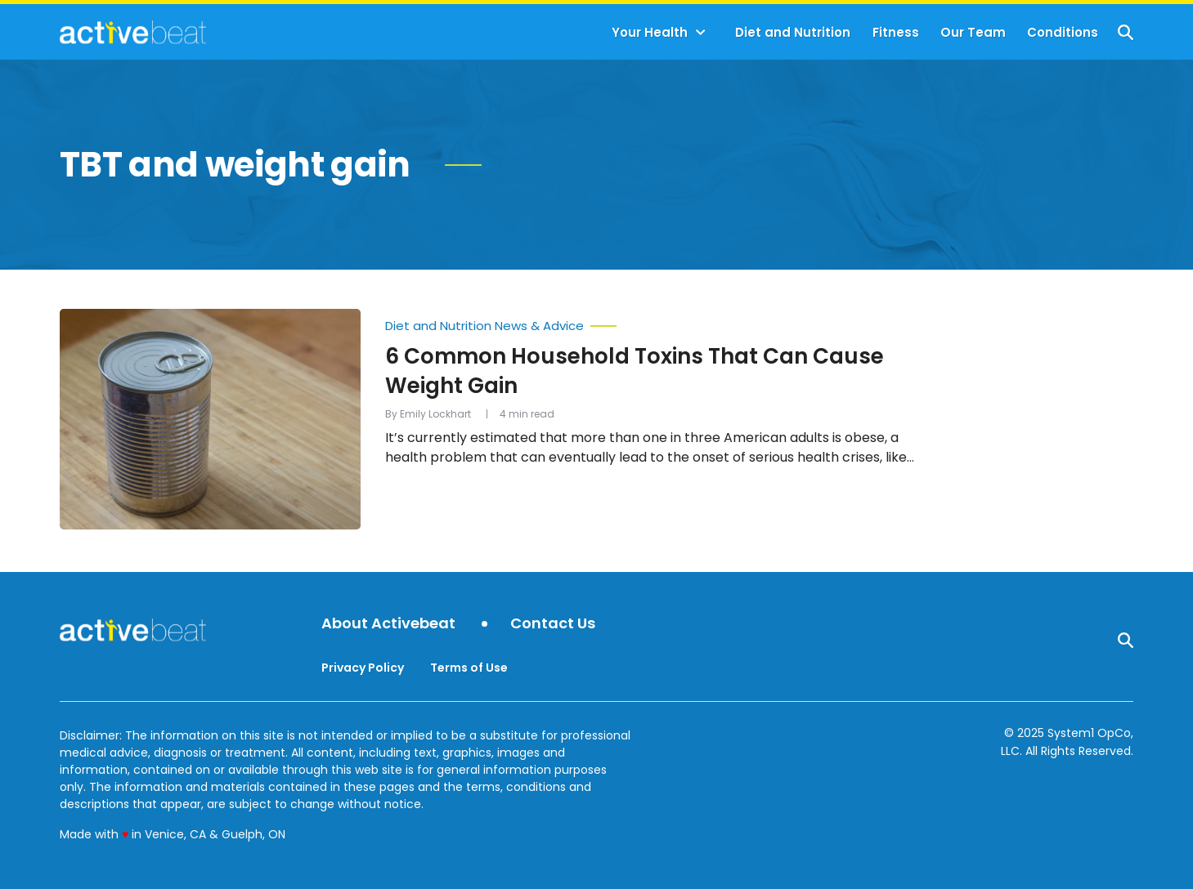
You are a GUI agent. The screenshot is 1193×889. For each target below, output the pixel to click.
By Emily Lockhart (428, 414)
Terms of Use (469, 667)
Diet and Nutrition (792, 32)
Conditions (1062, 32)
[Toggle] (701, 32)
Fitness (895, 32)
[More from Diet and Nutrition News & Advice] (652, 322)
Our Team (973, 32)
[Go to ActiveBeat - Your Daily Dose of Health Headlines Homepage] (133, 31)
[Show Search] (1125, 32)
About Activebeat (388, 623)
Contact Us (552, 623)
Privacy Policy (362, 667)
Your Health (650, 32)
